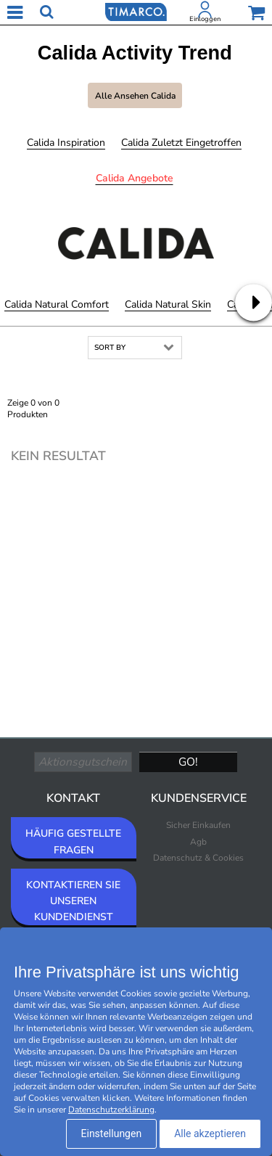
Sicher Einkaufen (198, 825)
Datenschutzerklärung (111, 1109)
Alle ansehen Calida (135, 96)
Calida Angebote (134, 178)
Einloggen (205, 19)
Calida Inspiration (66, 142)
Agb (198, 842)
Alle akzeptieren (210, 1133)
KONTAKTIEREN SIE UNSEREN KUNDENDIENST (73, 901)
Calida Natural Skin (168, 304)
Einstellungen (111, 1133)
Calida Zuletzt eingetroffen (181, 142)
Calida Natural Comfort (56, 304)
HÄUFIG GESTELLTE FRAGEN (73, 841)
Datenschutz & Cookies (198, 858)
